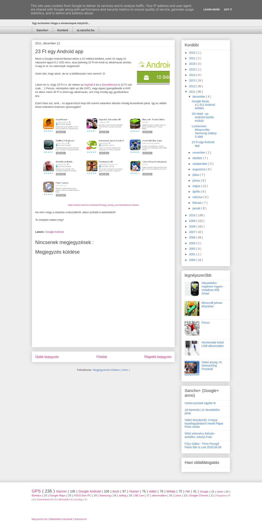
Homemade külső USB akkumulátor (213, 344)
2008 (192, 226)
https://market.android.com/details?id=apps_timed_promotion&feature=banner (103, 205)
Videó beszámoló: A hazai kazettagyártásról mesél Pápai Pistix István (204, 423)
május (196, 186)
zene (220, 491)
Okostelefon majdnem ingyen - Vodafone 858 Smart (213, 288)
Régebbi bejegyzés (158, 357)
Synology (79, 499)
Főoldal (101, 357)
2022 (192, 52)
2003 (192, 243)
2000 (192, 260)
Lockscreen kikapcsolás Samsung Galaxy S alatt (204, 131)
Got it (228, 9)
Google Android (54, 231)
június (196, 180)
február (197, 202)
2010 (192, 215)
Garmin (62, 491)
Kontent (62, 30)
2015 (192, 69)
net (188, 491)
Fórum (206, 322)
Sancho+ (42, 30)
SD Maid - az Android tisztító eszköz (203, 117)
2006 (192, 237)
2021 (192, 58)
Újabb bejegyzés (47, 357)
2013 (192, 80)
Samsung (105, 495)
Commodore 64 (45, 499)
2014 (192, 75)
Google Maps (58, 495)
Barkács (37, 495)
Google (204, 491)
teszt (116, 491)
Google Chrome (199, 495)
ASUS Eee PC (83, 495)
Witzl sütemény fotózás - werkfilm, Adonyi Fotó (200, 435)
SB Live (139, 495)
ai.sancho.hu (86, 30)
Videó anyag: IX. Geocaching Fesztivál (212, 366)
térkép (171, 491)
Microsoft (64, 499)
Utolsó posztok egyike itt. (200, 403)
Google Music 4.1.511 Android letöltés (203, 105)
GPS (37, 491)
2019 (192, 63)
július (196, 174)
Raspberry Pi (223, 495)
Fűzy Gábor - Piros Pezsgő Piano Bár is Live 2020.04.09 (203, 445)
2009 (192, 221)
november (199, 152)
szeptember (200, 163)
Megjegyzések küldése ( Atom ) (111, 369)
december (199, 96)
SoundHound (109, 84)
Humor (134, 491)
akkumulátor (159, 495)
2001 (192, 254)
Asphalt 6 (89, 84)
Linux (178, 495)
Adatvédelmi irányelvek (60, 519)
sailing (123, 495)
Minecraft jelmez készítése (212, 304)
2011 (192, 91)
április (196, 191)
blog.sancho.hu (39, 519)
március (197, 197)
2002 (192, 248)
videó (153, 491)
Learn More (211, 9)
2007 (192, 232)
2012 (192, 86)
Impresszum (81, 519)
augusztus (199, 169)
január (196, 208)
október (197, 158)
